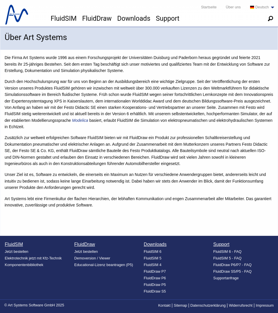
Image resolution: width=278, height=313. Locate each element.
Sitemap (180, 305)
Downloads (133, 18)
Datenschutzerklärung (208, 305)
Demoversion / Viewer (92, 258)
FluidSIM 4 (152, 265)
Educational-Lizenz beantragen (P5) (103, 265)
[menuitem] (260, 7)
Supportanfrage (226, 278)
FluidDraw (97, 18)
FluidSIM (64, 18)
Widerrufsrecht (240, 305)
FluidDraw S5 (155, 291)
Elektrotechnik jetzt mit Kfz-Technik (33, 258)
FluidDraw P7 (155, 271)
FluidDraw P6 (155, 278)
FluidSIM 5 (152, 258)
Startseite (209, 7)
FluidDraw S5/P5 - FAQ (232, 271)
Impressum (265, 305)
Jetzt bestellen (16, 251)
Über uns (233, 7)
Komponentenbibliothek (24, 265)
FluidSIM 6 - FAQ (227, 251)
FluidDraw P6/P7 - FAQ (232, 265)
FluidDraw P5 (155, 284)
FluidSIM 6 (152, 251)
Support (168, 18)
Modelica (80, 120)
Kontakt (164, 305)
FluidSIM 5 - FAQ (227, 258)
